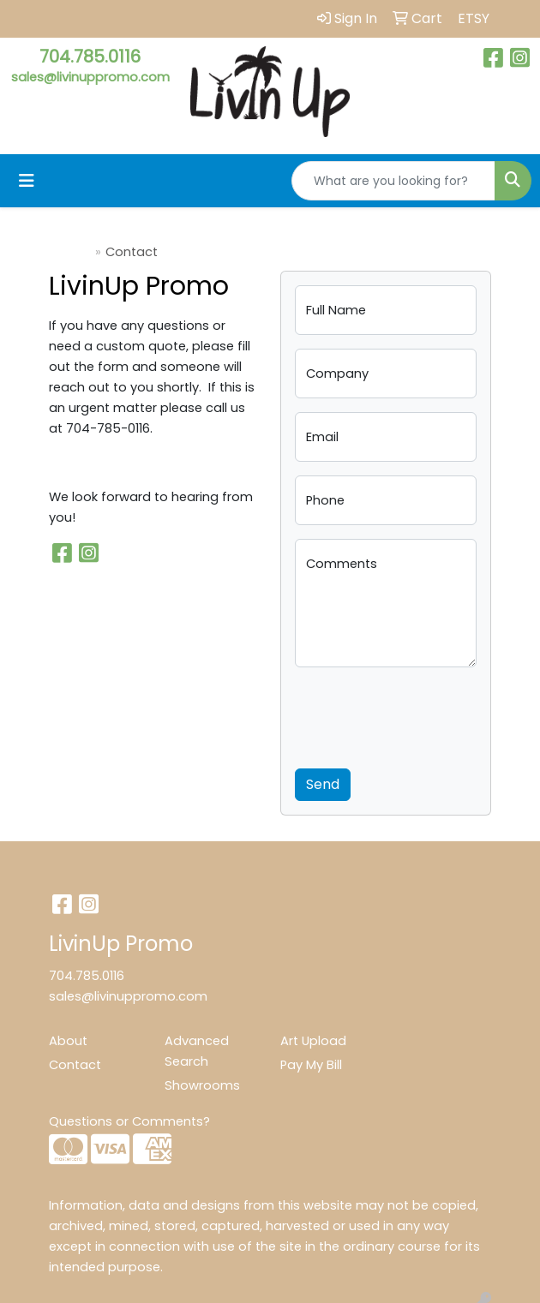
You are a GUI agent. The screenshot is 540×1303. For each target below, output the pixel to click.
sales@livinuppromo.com (90, 77)
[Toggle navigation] (27, 181)
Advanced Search (197, 1051)
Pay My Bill (311, 1064)
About (68, 1040)
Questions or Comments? (129, 1121)
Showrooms (202, 1085)
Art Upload (313, 1040)
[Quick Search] (393, 180)
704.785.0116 (90, 57)
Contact (75, 1064)
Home (72, 251)
